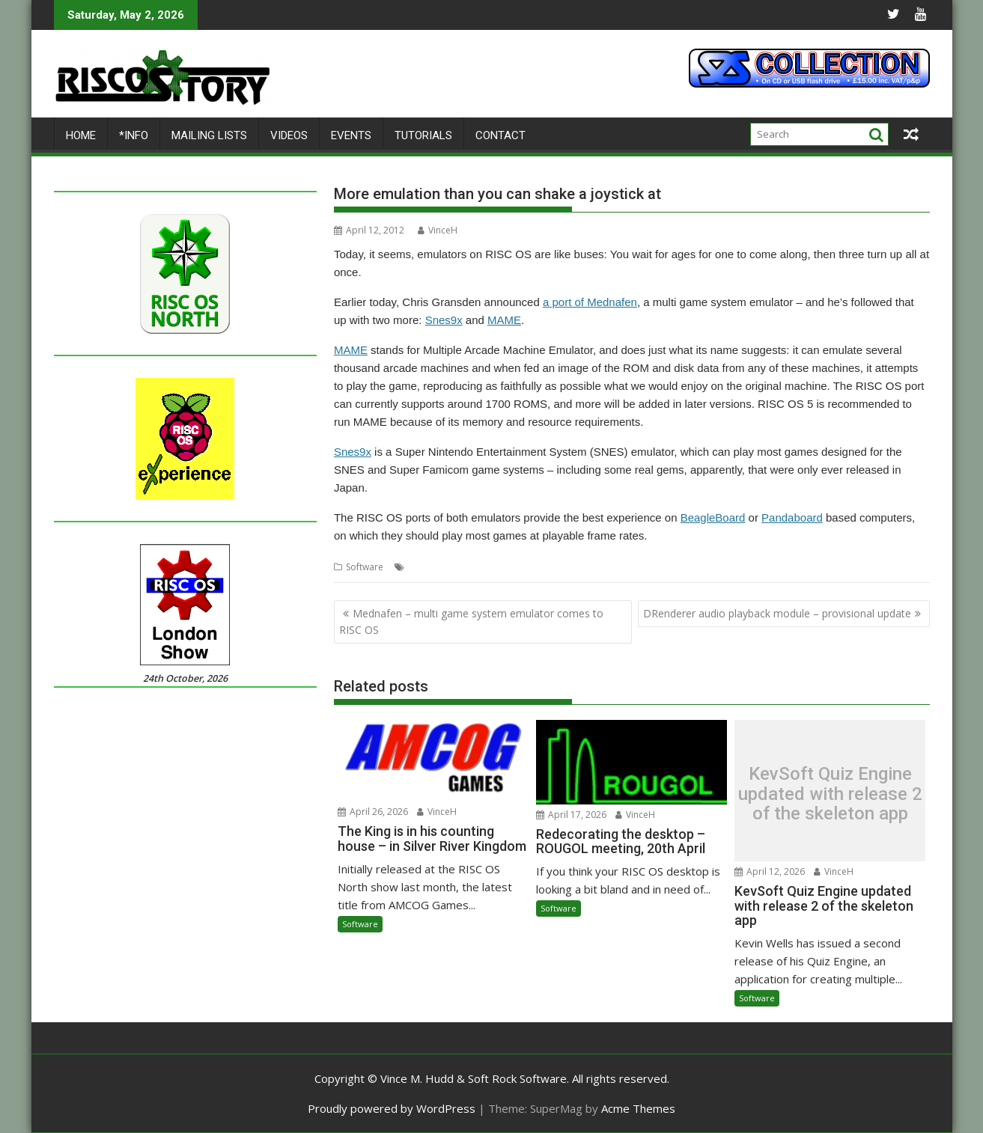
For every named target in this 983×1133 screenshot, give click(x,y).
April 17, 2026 (571, 814)
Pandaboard (792, 517)
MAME (504, 320)
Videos (289, 135)
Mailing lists (209, 135)
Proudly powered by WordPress (391, 1108)
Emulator (427, 567)
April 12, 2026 (769, 871)
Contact (500, 135)
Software (364, 567)
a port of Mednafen (590, 302)
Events (351, 135)
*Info (133, 135)
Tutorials (423, 135)
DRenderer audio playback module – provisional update (777, 613)
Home (81, 135)
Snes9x (444, 320)
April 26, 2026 (373, 811)
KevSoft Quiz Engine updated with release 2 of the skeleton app (830, 794)
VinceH (437, 230)
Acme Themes (638, 1108)
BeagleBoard (713, 517)
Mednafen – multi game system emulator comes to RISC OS (471, 621)
